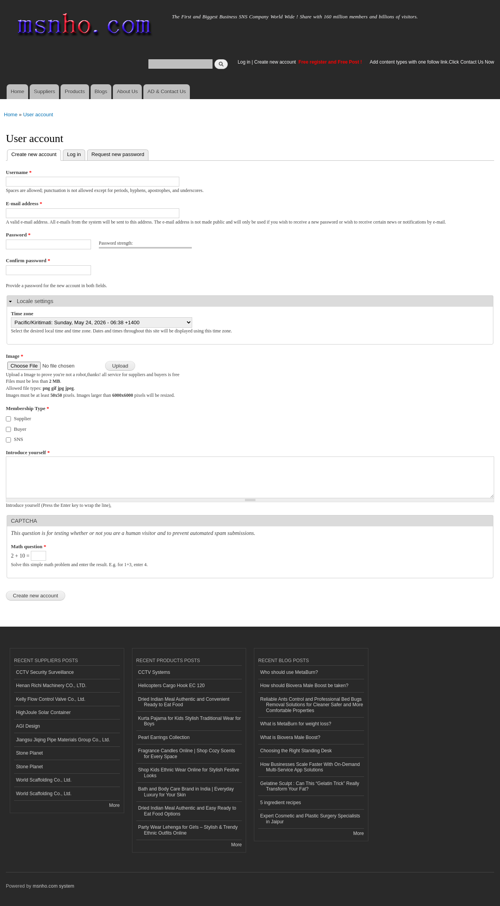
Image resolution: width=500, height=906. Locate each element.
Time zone (22, 313)
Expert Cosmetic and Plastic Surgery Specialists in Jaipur (310, 818)
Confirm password (28, 260)
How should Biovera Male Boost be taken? (304, 685)
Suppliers (44, 91)
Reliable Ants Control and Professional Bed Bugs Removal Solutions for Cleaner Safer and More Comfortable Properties (311, 704)
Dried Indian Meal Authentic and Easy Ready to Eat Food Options (187, 810)
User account (38, 114)
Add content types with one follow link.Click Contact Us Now (432, 62)
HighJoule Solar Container (43, 712)
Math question (28, 546)
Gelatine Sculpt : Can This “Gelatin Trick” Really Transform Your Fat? (309, 786)
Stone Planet (29, 753)
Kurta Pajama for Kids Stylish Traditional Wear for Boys (189, 721)
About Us (127, 91)
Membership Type (27, 408)
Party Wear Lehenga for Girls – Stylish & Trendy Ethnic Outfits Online (188, 829)
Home (17, 91)
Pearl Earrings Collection (164, 737)
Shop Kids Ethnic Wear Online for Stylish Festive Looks (188, 772)
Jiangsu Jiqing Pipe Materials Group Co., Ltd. (63, 740)
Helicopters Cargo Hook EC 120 (171, 685)
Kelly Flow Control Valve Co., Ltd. (51, 699)
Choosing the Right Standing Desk (296, 750)
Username (19, 172)
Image (14, 356)
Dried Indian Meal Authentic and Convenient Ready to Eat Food (184, 701)
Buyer (20, 429)
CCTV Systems (154, 672)
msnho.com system (53, 886)
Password (18, 235)
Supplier (22, 418)
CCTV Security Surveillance (45, 672)
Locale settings (35, 301)
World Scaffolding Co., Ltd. (43, 780)
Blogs (101, 91)
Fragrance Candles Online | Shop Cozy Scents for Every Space (186, 753)
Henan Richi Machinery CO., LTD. (51, 685)
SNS (18, 439)
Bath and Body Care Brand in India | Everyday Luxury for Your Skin (186, 791)
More (114, 805)
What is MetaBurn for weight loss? (295, 724)
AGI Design (28, 726)
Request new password (117, 154)
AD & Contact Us (167, 91)
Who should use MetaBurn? (289, 672)
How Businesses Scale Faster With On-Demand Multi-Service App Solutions (310, 767)
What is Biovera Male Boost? (290, 737)
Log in (244, 62)
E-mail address (24, 203)
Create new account (275, 62)
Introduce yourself (28, 452)
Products (75, 91)
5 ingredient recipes (280, 802)
